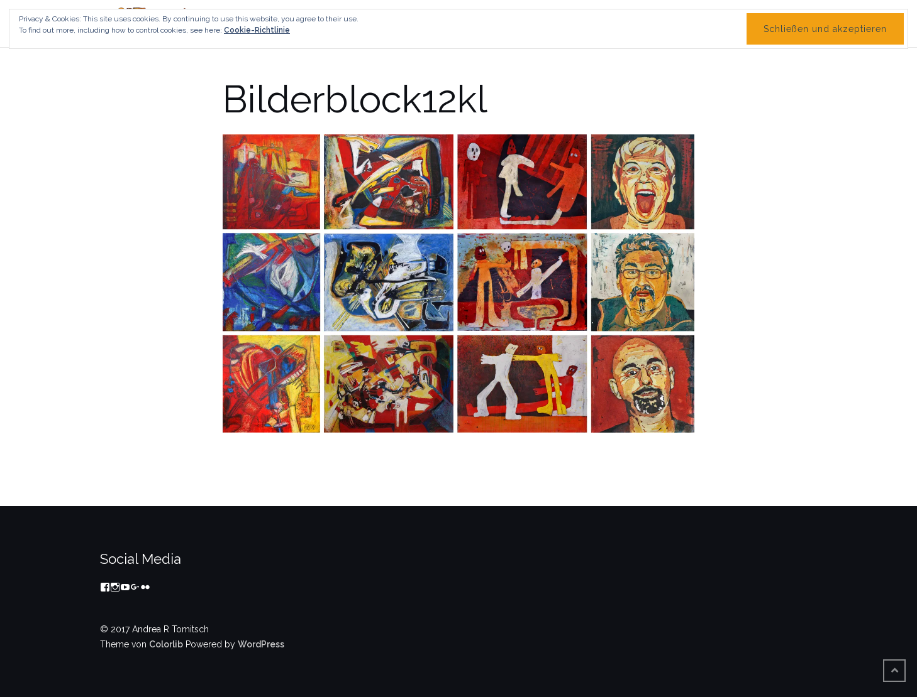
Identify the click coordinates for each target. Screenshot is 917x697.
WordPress (261, 644)
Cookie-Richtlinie (257, 30)
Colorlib (166, 644)
